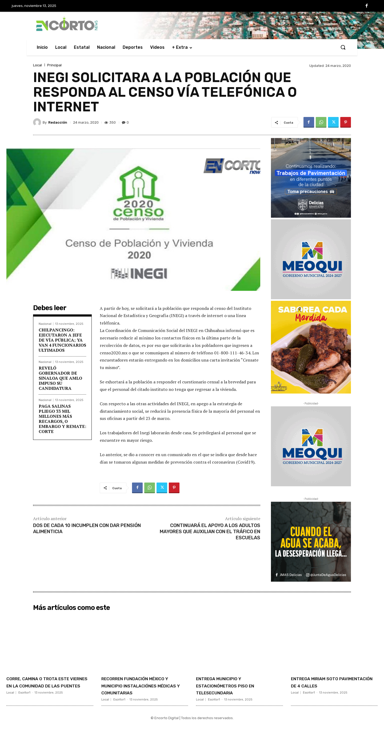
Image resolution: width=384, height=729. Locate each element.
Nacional (45, 323)
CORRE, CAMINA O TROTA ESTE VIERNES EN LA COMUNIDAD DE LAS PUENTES (49, 685)
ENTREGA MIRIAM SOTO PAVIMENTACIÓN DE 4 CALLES (334, 682)
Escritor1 (24, 699)
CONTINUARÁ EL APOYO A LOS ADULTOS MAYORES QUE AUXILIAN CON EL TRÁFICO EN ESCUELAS (210, 532)
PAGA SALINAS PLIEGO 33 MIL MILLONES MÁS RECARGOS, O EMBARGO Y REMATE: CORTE (62, 419)
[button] (343, 47)
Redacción (57, 122)
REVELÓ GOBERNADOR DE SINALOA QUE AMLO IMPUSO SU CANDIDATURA (60, 378)
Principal (54, 65)
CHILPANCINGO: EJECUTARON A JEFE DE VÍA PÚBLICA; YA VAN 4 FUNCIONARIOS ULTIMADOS (62, 340)
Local (37, 65)
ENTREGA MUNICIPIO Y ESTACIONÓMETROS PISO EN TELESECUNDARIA (236, 685)
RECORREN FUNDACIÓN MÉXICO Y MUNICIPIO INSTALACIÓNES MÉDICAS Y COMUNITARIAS (140, 689)
